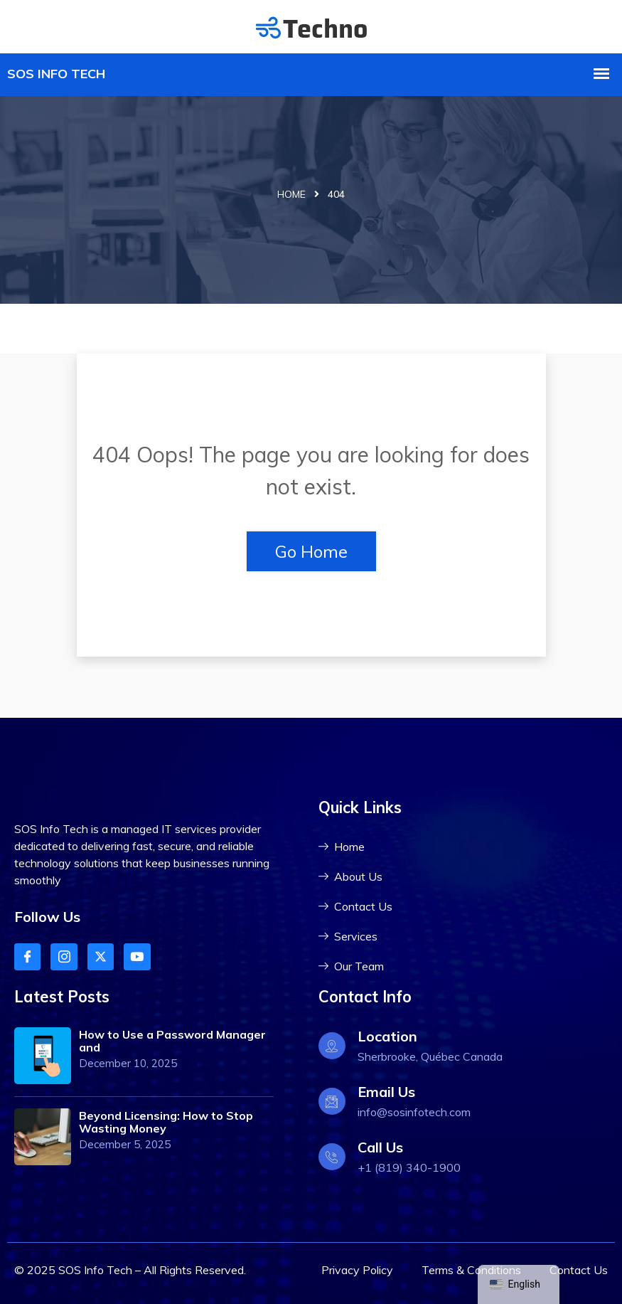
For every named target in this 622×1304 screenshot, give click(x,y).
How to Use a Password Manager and (172, 1040)
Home (291, 194)
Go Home (311, 551)
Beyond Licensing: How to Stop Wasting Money (166, 1121)
